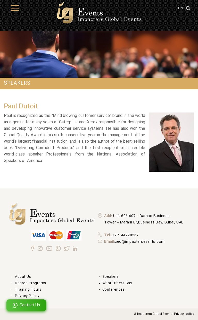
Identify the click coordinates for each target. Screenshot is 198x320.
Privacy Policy (27, 296)
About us (23, 277)
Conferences (113, 289)
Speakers (110, 277)
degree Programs (30, 283)
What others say (117, 283)
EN (180, 8)
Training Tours (28, 289)
